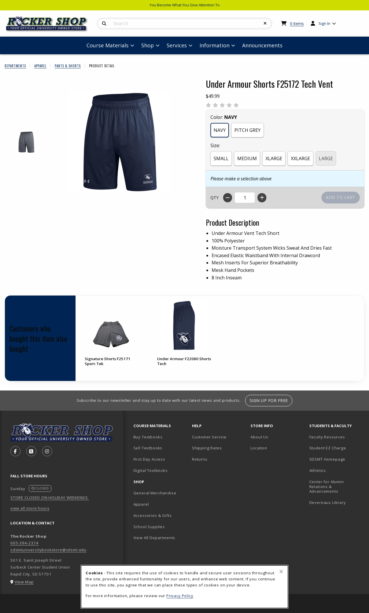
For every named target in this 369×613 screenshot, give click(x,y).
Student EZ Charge (327, 448)
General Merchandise (154, 493)
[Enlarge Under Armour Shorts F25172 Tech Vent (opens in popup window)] (119, 142)
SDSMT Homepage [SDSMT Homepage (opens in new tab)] (327, 459)
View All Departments (154, 537)
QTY (214, 197)
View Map (24, 581)
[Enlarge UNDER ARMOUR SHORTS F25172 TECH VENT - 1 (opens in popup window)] (26, 142)
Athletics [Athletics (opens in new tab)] (317, 470)
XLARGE (274, 158)
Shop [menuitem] (147, 45)
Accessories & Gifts (152, 515)
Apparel (40, 65)
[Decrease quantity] (227, 197)
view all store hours (30, 508)
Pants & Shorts (68, 65)
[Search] (104, 24)
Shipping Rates (207, 448)
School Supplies (149, 526)
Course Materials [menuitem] (107, 45)
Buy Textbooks (148, 437)
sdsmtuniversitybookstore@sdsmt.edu (48, 549)
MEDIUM (247, 158)
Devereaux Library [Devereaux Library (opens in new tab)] (327, 502)
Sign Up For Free (269, 400)
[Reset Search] (265, 23)
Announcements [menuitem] (262, 45)
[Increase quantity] (261, 197)
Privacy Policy (179, 595)
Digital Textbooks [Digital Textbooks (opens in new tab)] (150, 470)
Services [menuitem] (177, 45)
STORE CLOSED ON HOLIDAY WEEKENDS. (49, 497)
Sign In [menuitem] (324, 23)
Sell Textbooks (148, 448)
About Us (259, 437)
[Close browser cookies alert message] (281, 571)
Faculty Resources (327, 437)
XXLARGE (300, 158)
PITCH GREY (247, 130)
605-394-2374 (24, 542)
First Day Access (149, 459)
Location (259, 448)
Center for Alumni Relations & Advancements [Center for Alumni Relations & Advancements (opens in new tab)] (326, 486)
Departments (15, 65)
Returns (200, 459)
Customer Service (209, 437)
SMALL (221, 158)
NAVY (220, 130)
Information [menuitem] (214, 45)
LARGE (326, 158)
